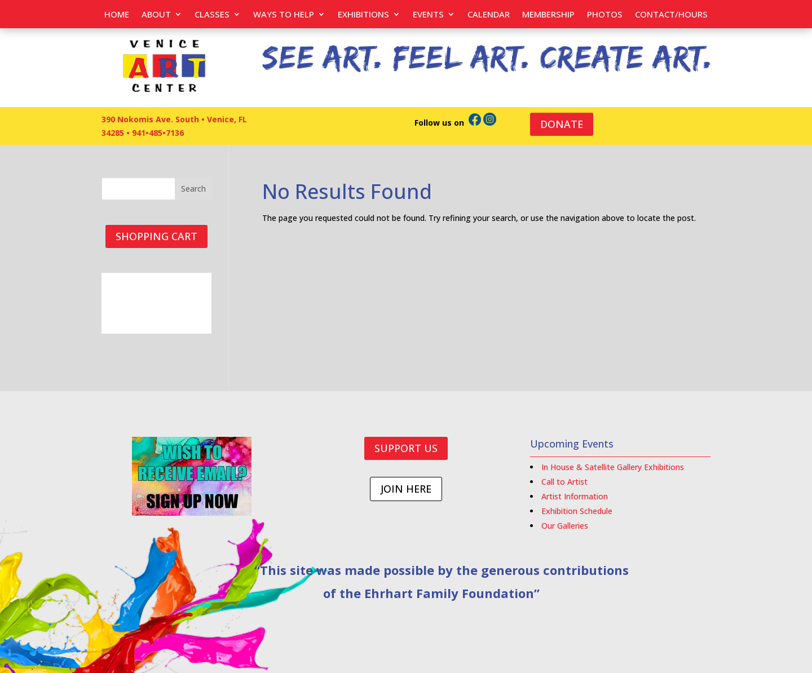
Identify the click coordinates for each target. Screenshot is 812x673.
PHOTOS (605, 15)
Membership (548, 15)
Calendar (488, 15)
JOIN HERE (406, 488)
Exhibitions (363, 15)
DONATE (561, 124)
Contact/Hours (671, 15)
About (156, 15)
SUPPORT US (406, 448)
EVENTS (428, 15)
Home (116, 15)
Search (193, 188)
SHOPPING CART (156, 236)
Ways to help (283, 15)
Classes (212, 15)
